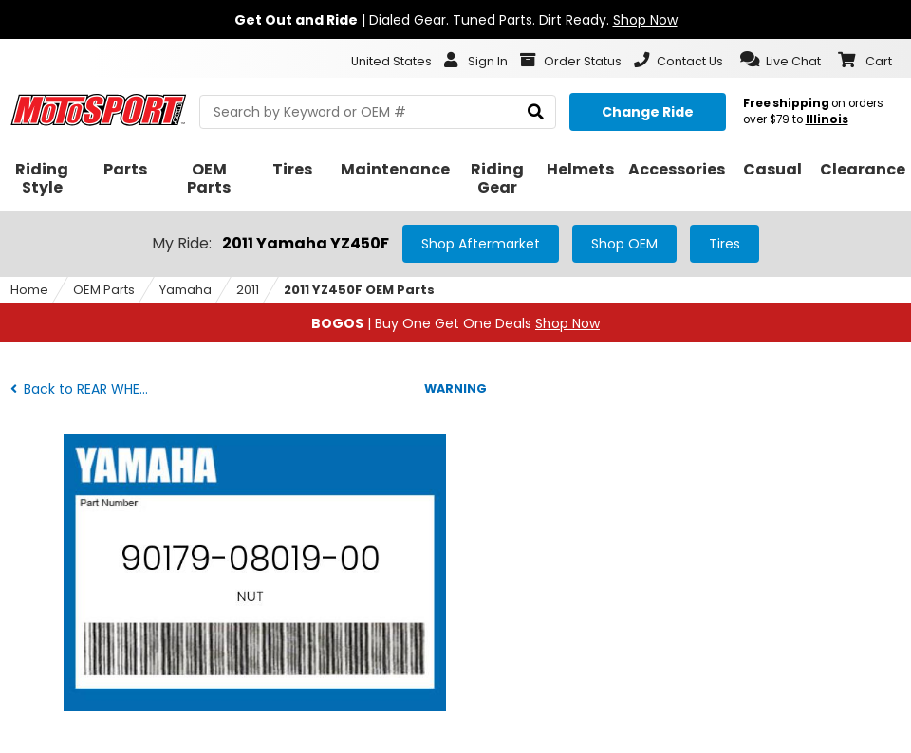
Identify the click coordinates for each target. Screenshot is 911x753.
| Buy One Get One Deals (455, 323)
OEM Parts (104, 290)
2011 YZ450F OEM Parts (359, 290)
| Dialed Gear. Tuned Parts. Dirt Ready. (456, 19)
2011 (247, 290)
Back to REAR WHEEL (81, 388)
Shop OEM (624, 243)
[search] (535, 112)
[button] (780, 60)
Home (29, 290)
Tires (724, 243)
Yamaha (185, 290)
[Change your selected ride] (647, 112)
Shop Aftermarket (480, 243)
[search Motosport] (377, 112)
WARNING (455, 388)
